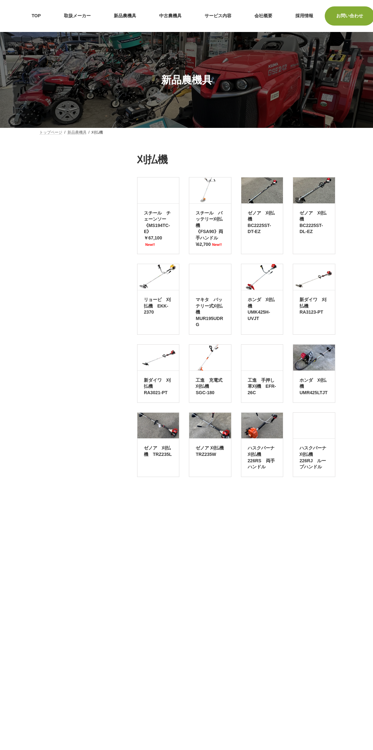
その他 (49, 492)
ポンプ (49, 171)
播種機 (49, 480)
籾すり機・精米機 (60, 431)
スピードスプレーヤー (65, 282)
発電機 (49, 418)
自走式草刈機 (56, 332)
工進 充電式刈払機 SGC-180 (209, 386)
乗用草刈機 (54, 344)
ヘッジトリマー (58, 393)
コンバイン (54, 233)
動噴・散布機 (56, 295)
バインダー (54, 258)
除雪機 (49, 467)
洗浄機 (49, 381)
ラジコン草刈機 (58, 356)
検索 (79, 544)
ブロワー (51, 406)
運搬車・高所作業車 (63, 221)
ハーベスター (56, 270)
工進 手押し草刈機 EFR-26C (262, 386)
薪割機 (49, 443)
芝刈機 (49, 184)
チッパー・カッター (63, 369)
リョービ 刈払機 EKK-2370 (157, 306)
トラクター (54, 196)
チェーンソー (56, 307)
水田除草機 (54, 455)
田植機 (49, 245)
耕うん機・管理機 (60, 208)
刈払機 (49, 319)
